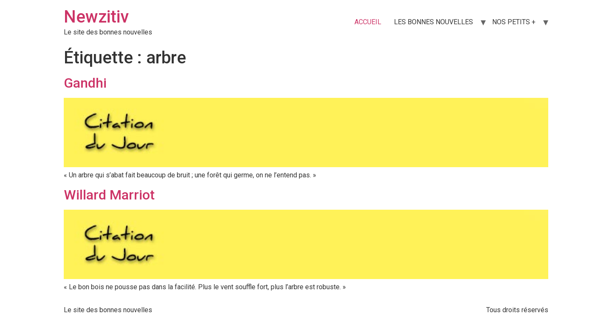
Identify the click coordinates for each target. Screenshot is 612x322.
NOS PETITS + (514, 22)
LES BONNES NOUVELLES (433, 22)
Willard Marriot (109, 195)
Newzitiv (96, 17)
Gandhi (85, 83)
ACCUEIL (367, 22)
